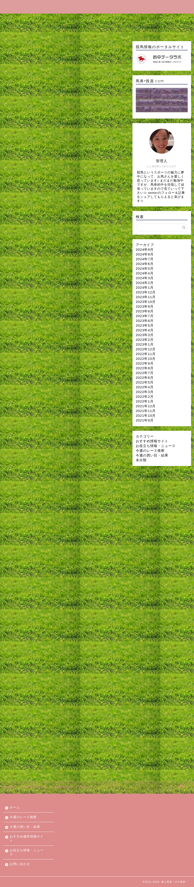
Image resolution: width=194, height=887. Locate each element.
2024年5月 (145, 268)
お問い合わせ (72, 29)
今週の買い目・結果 (88, 19)
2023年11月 (146, 297)
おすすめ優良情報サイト (136, 19)
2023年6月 (145, 321)
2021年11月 (146, 411)
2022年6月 (145, 377)
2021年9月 (145, 420)
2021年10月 (146, 415)
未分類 (141, 460)
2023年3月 (145, 335)
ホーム (15, 19)
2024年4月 (145, 273)
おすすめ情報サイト (152, 441)
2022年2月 (145, 396)
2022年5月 (145, 382)
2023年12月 (146, 292)
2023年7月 (145, 316)
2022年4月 (145, 387)
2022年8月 (145, 368)
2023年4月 (145, 330)
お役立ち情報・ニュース (30, 29)
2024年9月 (145, 249)
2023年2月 (145, 340)
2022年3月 (145, 392)
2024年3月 (145, 278)
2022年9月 (145, 363)
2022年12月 (146, 349)
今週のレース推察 (46, 19)
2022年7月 (145, 373)
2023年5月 (145, 325)
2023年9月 (145, 306)
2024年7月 (145, 259)
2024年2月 (145, 283)
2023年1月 (145, 344)
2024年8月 (145, 254)
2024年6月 (145, 264)
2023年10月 (146, 302)
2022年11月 (146, 354)
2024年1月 (145, 287)
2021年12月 (146, 406)
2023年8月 (145, 311)
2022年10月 (146, 358)
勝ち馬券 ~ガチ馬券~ (97, 6)
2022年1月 (145, 401)
